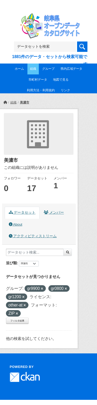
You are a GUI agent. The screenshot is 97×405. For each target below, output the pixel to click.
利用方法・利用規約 (41, 90)
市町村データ (37, 79)
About (15, 224)
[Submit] (67, 252)
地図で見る (61, 79)
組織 (33, 69)
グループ (48, 69)
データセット (22, 212)
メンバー (54, 212)
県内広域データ (71, 69)
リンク (65, 90)
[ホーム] (5, 102)
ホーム (19, 69)
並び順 (11, 263)
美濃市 (24, 102)
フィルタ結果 (17, 320)
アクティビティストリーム (33, 236)
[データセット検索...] (35, 252)
